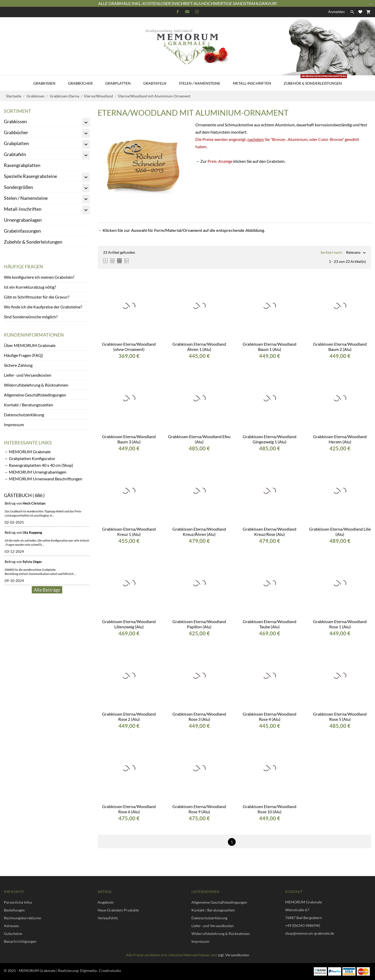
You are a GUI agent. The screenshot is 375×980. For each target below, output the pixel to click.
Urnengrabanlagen (23, 220)
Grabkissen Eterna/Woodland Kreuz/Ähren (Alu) (199, 531)
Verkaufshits (108, 918)
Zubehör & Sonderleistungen (315, 80)
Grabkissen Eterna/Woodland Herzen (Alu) (340, 439)
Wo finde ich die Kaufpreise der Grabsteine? (43, 306)
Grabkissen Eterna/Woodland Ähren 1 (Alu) (199, 347)
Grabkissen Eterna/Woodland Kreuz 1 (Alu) (129, 531)
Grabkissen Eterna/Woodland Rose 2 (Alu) (129, 716)
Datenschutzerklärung (24, 414)
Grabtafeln (154, 83)
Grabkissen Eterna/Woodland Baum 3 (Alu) (129, 439)
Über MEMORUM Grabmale (29, 345)
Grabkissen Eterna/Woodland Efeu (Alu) (199, 439)
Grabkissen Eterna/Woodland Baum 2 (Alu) (340, 347)
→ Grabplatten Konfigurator (29, 458)
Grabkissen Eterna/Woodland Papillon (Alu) (199, 624)
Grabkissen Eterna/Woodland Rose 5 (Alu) (340, 716)
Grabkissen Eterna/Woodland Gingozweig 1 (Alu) (269, 439)
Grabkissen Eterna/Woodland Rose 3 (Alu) (199, 716)
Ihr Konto (14, 891)
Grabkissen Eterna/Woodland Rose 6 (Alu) (129, 809)
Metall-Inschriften (252, 83)
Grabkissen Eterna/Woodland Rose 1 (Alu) (340, 624)
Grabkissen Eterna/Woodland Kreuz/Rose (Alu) (269, 531)
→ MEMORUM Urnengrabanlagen (35, 471)
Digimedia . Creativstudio (100, 970)
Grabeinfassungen (22, 231)
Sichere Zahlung (18, 365)
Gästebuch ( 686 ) (24, 495)
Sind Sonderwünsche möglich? (31, 316)
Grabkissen (44, 83)
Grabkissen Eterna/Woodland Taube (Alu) (269, 624)
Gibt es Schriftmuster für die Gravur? (36, 296)
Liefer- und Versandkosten (27, 375)
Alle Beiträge (47, 590)
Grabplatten (118, 83)
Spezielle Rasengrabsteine (30, 176)
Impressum (14, 424)
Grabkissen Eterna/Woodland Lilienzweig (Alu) (129, 624)
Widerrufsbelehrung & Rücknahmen (36, 384)
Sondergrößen (18, 187)
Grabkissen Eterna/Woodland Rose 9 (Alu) (199, 809)
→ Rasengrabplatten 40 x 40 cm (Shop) (38, 465)
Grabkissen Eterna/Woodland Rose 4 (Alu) (269, 716)
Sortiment (17, 111)
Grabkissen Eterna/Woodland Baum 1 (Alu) (269, 347)
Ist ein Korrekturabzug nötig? (30, 286)
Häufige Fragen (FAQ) (23, 355)
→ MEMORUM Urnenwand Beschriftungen (43, 478)
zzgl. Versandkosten (233, 955)
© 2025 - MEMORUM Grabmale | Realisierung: (42, 970)
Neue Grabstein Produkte (118, 910)
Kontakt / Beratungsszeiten (28, 404)
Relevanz (353, 253)
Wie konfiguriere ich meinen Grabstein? (39, 277)
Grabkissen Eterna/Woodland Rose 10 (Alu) (269, 809)
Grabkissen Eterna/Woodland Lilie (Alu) (340, 531)
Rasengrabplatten (22, 165)
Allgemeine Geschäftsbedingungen (35, 394)
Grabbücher (80, 83)
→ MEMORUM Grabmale (27, 451)
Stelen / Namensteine (199, 83)
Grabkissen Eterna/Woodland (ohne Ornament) (129, 347)
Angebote (105, 902)
